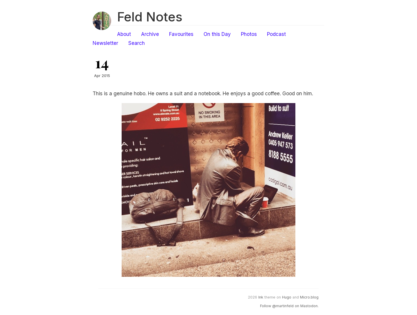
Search (136, 43)
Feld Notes (149, 17)
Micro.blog (309, 297)
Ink (260, 297)
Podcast (276, 34)
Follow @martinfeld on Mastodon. (289, 306)
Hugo (286, 297)
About (124, 34)
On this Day (217, 34)
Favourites (181, 34)
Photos (249, 34)
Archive (150, 34)
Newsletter (105, 43)
